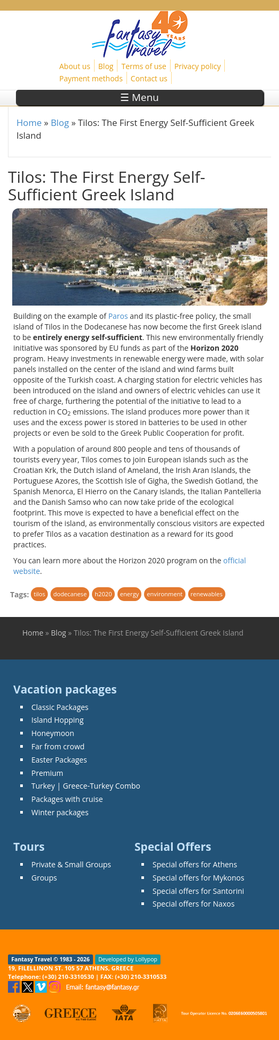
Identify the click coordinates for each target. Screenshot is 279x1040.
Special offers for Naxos (193, 904)
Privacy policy (197, 66)
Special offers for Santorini (198, 891)
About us (75, 66)
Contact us (149, 78)
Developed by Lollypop (127, 959)
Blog (106, 66)
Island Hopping (57, 720)
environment (164, 594)
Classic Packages (60, 707)
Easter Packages (59, 760)
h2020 (103, 594)
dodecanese (70, 594)
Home (28, 122)
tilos (39, 594)
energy (129, 594)
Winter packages (60, 812)
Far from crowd (57, 746)
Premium (47, 773)
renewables (207, 594)
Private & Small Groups (71, 864)
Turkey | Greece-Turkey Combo (85, 786)
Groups (44, 878)
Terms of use (143, 66)
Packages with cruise (67, 799)
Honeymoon (52, 733)
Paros (118, 316)
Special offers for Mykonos (198, 878)
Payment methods (91, 78)
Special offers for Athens (195, 864)
